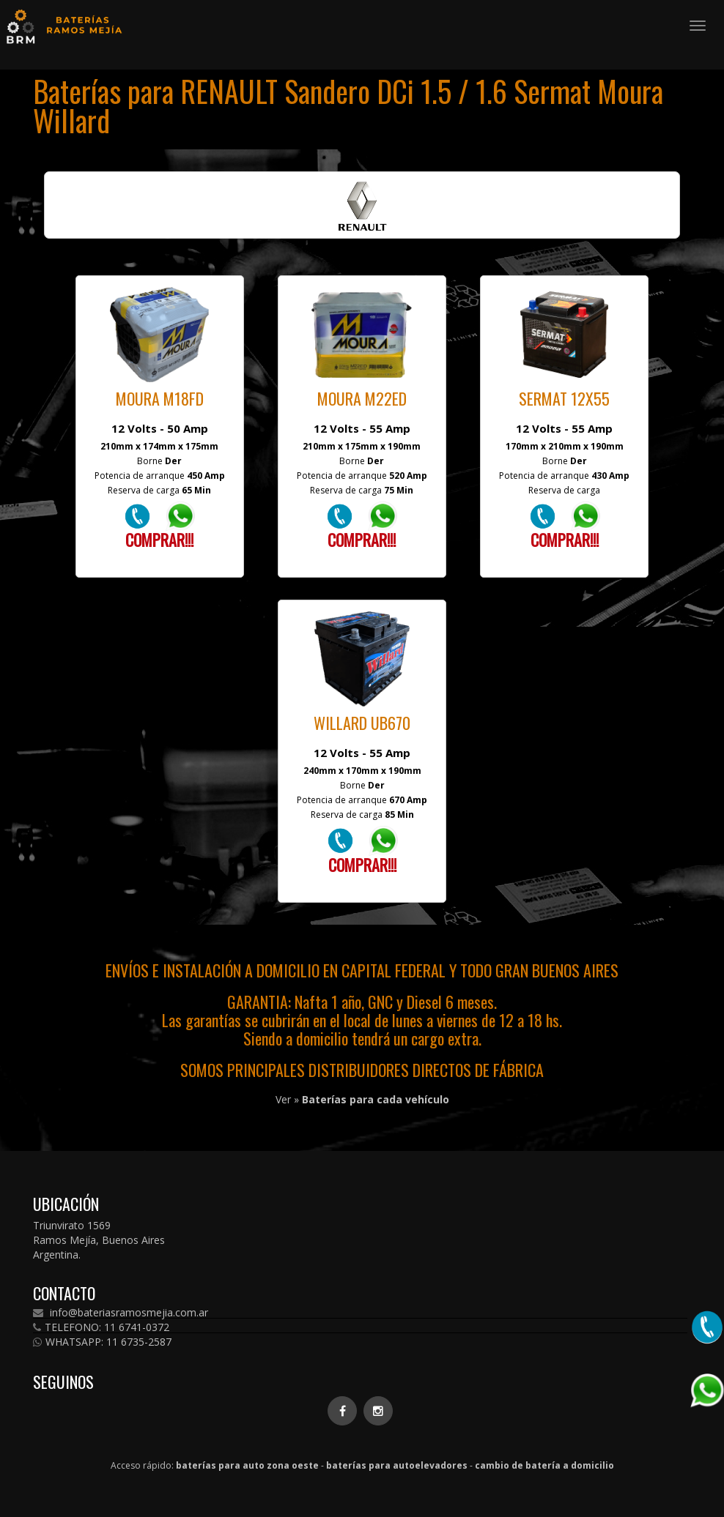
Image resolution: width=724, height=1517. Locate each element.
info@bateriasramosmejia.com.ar (120, 1313)
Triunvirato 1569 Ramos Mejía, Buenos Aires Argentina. (99, 1239)
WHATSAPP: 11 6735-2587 (102, 1342)
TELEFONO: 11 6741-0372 (101, 1327)
